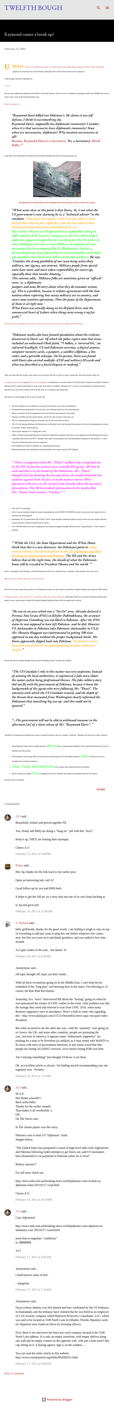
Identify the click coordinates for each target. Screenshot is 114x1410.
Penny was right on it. (12, 104)
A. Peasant (22, 923)
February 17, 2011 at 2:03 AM (33, 1257)
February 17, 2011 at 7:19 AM (33, 1289)
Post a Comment (14, 1373)
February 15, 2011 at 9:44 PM (33, 853)
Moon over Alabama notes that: (36, 67)
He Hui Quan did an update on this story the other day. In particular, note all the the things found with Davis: (43, 324)
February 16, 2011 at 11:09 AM (34, 911)
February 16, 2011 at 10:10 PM (34, 1199)
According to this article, (13, 382)
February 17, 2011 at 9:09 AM (33, 1363)
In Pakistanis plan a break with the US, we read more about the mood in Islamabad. (34, 597)
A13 (18, 816)
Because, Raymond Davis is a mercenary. (39, 141)
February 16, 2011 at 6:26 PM (33, 956)
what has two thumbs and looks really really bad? (26, 579)
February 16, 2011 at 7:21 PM (33, 1076)
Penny (19, 865)
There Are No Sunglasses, (38, 382)
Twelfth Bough (33, 7)
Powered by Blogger (57, 1399)
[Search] (98, 6)
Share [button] (101, 789)
